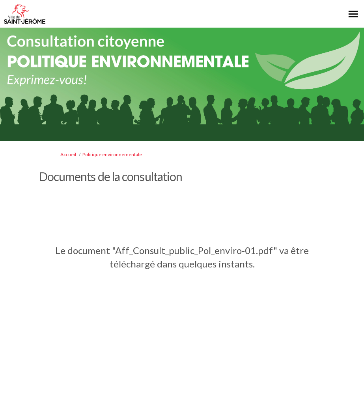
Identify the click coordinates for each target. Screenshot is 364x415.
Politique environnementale (112, 154)
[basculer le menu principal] (353, 14)
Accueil (68, 154)
